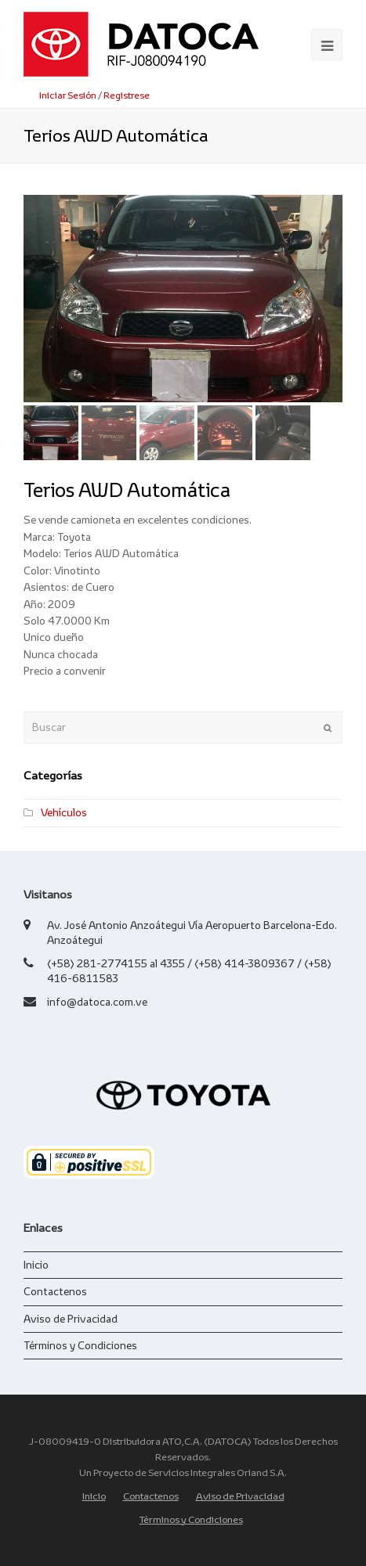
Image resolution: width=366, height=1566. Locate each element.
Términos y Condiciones (80, 1345)
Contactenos (55, 1291)
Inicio (36, 1265)
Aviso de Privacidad (71, 1319)
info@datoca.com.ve (97, 1002)
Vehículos (64, 812)
